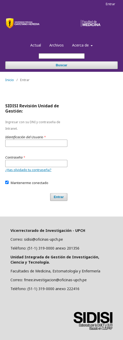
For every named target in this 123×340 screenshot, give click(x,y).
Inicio (9, 79)
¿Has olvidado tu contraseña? (28, 169)
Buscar (61, 65)
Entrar (110, 4)
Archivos (56, 45)
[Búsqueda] (62, 56)
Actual (35, 45)
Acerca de (81, 45)
